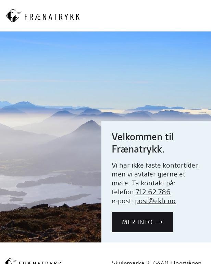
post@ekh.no (155, 200)
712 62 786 (153, 191)
